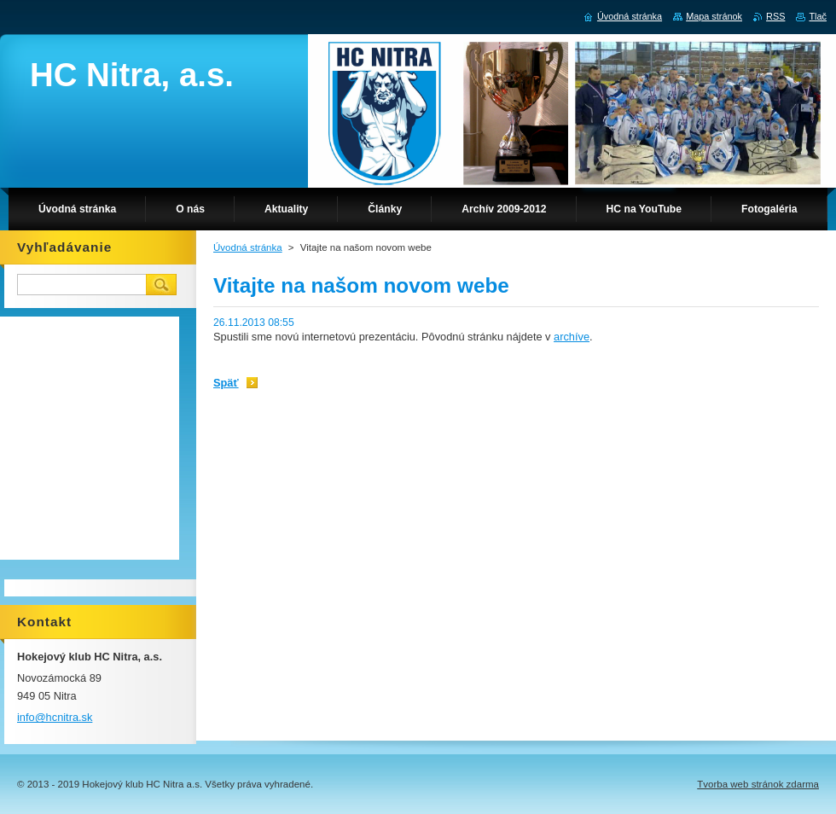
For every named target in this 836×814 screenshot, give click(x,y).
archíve (571, 336)
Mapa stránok (714, 16)
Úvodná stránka (247, 247)
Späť (226, 382)
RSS (775, 16)
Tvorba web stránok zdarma (758, 784)
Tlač (818, 16)
